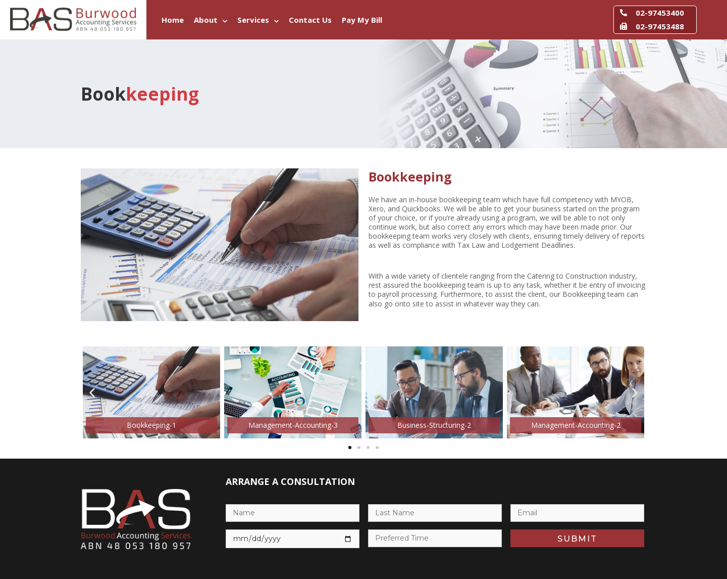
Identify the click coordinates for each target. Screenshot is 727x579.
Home (173, 20)
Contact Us (310, 20)
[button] (92, 392)
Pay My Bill (362, 20)
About (210, 21)
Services (258, 21)
